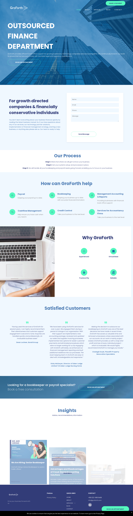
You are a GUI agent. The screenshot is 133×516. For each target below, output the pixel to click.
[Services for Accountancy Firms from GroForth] (91, 214)
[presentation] (86, 126)
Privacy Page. (100, 513)
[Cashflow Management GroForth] (12, 214)
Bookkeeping (64, 194)
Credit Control (64, 210)
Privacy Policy (51, 498)
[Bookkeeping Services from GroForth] (52, 198)
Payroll (21, 194)
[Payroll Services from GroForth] (12, 198)
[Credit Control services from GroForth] (52, 214)
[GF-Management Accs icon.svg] (91, 198)
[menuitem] (79, 10)
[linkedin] (90, 505)
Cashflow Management (29, 210)
